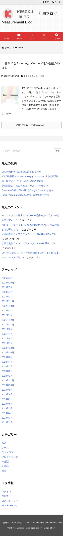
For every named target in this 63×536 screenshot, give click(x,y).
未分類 (5, 461)
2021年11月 (8, 324)
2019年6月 (7, 403)
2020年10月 (8, 352)
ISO (4, 443)
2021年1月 (7, 343)
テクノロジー (9, 452)
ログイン (6, 491)
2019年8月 (7, 394)
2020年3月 (7, 366)
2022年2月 (7, 310)
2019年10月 (8, 385)
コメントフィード (11, 500)
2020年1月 (7, 375)
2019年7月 (7, 399)
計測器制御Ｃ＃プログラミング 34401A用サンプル (30, 234)
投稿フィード (9, 496)
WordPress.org (9, 505)
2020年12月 (8, 348)
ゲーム (5, 447)
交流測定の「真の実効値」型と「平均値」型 (25, 185)
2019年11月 (8, 380)
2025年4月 (7, 278)
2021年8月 (7, 329)
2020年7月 (7, 361)
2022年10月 (8, 306)
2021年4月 (7, 338)
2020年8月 (7, 357)
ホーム (8, 47)
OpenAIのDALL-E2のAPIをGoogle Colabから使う (27, 190)
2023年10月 (8, 282)
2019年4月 (7, 413)
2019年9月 (7, 389)
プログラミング (30, 76)
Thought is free (48, 528)
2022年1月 (7, 315)
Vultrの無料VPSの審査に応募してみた (21, 171)
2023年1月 (7, 296)
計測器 (42, 76)
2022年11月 (8, 301)
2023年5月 (7, 287)
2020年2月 (7, 371)
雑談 (4, 470)
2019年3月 (7, 417)
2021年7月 (7, 334)
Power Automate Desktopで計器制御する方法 (25, 195)
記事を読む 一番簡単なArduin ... (31, 125)
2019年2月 (7, 422)
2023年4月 (7, 292)
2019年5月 (7, 408)
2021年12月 (8, 320)
